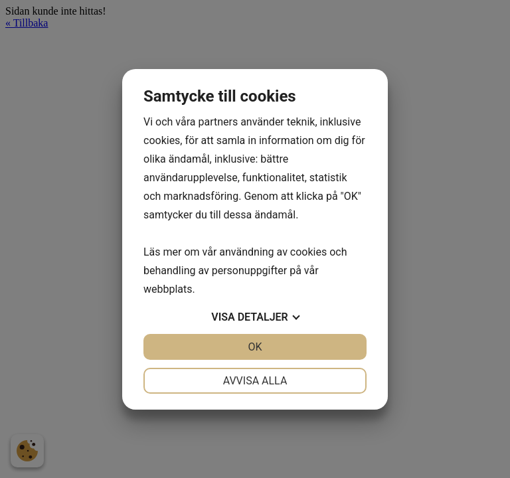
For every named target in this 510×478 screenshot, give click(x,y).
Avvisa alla (255, 380)
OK (255, 347)
